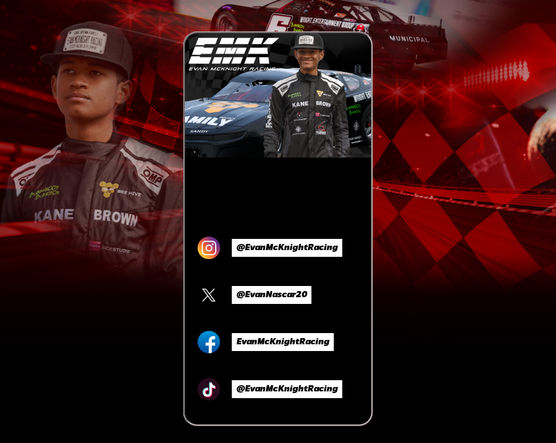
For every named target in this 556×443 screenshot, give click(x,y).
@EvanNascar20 (272, 294)
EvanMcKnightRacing (283, 342)
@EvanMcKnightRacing (287, 247)
